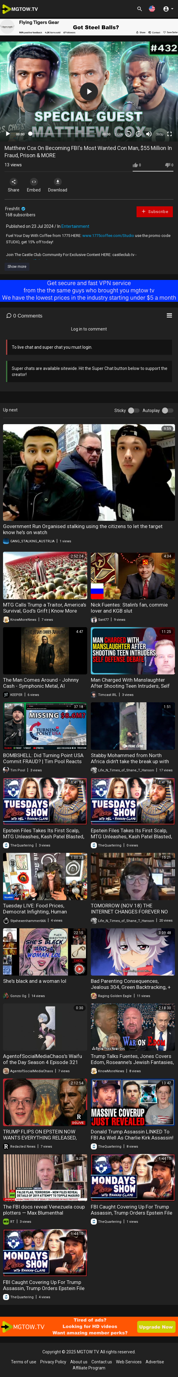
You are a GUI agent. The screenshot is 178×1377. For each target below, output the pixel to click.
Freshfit (15, 208)
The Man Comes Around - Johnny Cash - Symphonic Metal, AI (41, 683)
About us (78, 1361)
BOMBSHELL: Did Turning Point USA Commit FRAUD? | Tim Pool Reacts (43, 758)
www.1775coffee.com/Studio (108, 235)
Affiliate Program (89, 1367)
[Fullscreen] (169, 134)
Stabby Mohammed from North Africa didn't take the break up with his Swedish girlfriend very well (130, 761)
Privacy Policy (53, 1361)
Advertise (155, 1361)
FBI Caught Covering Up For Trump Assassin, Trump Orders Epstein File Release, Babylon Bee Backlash (131, 1213)
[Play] (8, 134)
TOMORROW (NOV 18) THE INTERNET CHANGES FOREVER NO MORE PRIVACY (129, 912)
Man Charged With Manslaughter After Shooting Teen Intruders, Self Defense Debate (130, 686)
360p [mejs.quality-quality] (159, 134)
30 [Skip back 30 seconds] (128, 134)
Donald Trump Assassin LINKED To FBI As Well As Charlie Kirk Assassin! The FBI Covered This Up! (132, 1138)
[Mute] (149, 134)
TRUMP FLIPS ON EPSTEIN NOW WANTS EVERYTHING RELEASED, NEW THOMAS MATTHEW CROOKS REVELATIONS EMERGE (42, 1141)
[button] (152, 8)
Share (13, 185)
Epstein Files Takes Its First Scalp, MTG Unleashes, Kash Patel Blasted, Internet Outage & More (43, 836)
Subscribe (154, 211)
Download (57, 185)
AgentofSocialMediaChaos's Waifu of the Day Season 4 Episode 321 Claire (42, 1062)
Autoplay (151, 410)
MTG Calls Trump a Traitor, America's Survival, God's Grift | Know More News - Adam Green (44, 611)
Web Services (129, 1361)
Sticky (120, 410)
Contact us (101, 1361)
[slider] (63, 133)
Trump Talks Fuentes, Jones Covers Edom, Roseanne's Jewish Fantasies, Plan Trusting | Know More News (132, 1062)
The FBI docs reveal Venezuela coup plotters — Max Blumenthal (44, 1210)
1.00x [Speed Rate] (119, 134)
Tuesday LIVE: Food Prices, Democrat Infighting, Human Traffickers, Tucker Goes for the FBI (43, 912)
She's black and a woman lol (34, 981)
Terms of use (23, 1361)
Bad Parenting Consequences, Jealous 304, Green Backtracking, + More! (131, 987)
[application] (89, 92)
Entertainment (75, 226)
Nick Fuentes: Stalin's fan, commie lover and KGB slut (129, 608)
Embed (34, 185)
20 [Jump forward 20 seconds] (138, 134)
